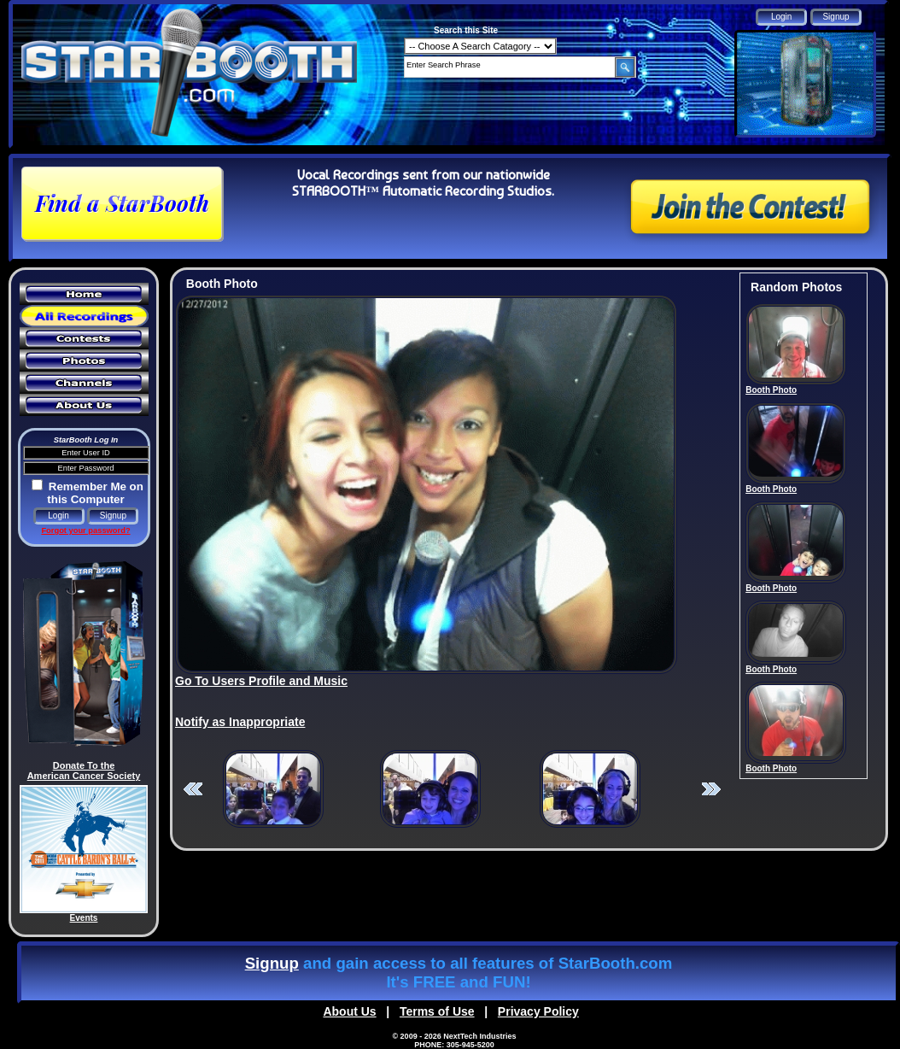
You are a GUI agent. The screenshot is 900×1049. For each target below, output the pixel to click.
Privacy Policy (538, 1011)
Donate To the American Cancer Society (84, 770)
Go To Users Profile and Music (261, 681)
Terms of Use (437, 1011)
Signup (272, 963)
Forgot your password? (85, 530)
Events (84, 918)
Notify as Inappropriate (240, 722)
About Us (349, 1011)
